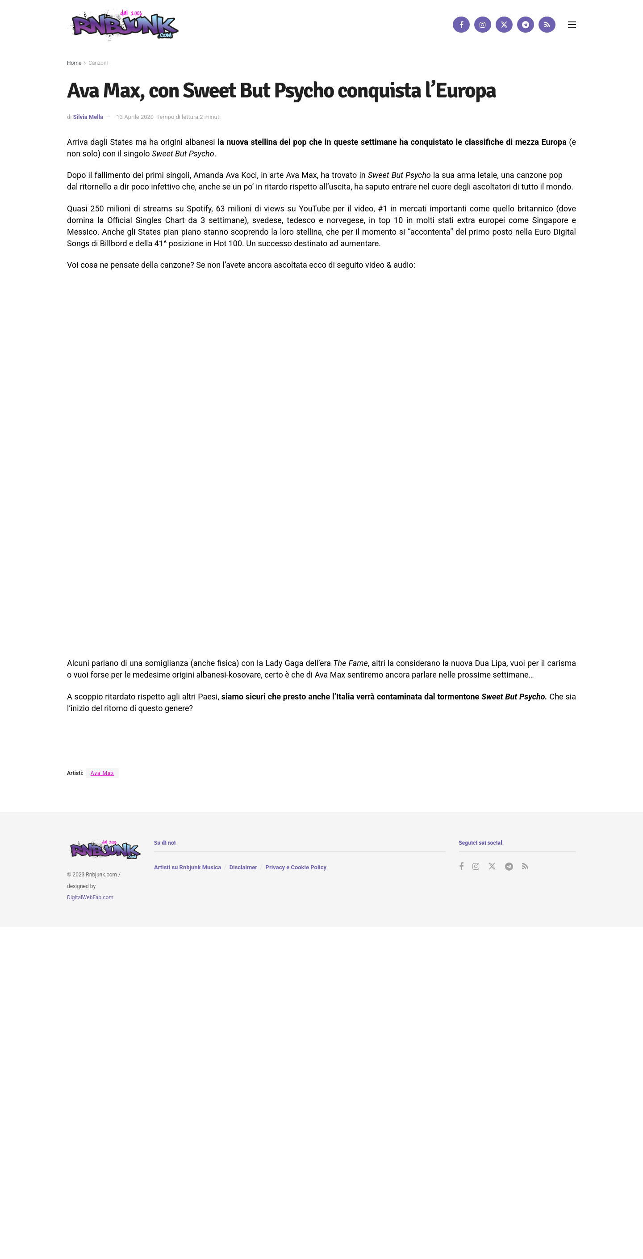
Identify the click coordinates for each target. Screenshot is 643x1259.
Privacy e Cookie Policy (296, 867)
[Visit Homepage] (123, 24)
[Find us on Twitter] (504, 25)
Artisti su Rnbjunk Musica (187, 867)
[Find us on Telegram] (525, 25)
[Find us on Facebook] (461, 25)
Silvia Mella (88, 117)
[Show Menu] (572, 24)
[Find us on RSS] (547, 25)
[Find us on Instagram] (482, 25)
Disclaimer (243, 867)
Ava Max (102, 773)
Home (74, 63)
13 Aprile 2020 (135, 117)
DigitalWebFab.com (90, 898)
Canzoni (98, 63)
